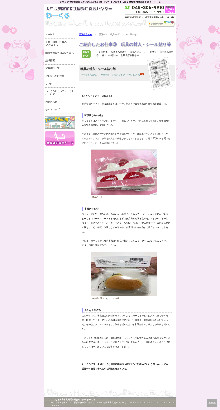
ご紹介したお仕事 (54, 76)
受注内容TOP (85, 34)
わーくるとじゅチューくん (59, 93)
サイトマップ (52, 109)
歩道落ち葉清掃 (118, 52)
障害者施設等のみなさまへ (59, 53)
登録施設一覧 (52, 68)
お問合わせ (51, 102)
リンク (48, 83)
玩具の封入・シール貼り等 (143, 52)
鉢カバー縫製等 (110, 55)
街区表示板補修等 (130, 55)
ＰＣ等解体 (101, 52)
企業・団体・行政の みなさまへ (55, 43)
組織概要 (50, 60)
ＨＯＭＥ (50, 34)
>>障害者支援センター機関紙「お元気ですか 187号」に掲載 (110, 74)
